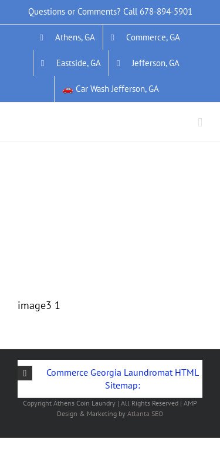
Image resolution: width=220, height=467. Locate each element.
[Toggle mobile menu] (200, 122)
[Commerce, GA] (145, 37)
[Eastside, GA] (71, 63)
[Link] (106, 162)
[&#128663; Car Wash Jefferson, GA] (111, 89)
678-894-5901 (166, 11)
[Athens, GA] (67, 37)
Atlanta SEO (145, 413)
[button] (110, 378)
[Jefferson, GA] (148, 63)
